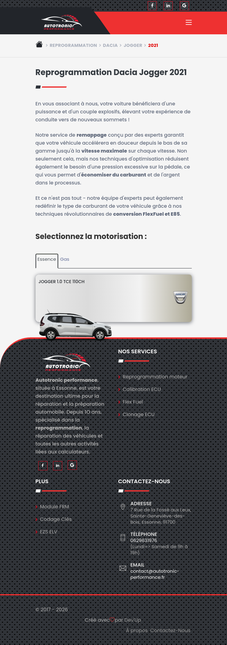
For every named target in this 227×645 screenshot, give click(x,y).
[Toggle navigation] (189, 23)
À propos (137, 630)
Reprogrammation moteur (155, 376)
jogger (133, 45)
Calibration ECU (142, 389)
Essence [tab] (46, 259)
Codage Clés (56, 519)
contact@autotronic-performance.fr (155, 574)
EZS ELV (48, 531)
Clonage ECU (139, 414)
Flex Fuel (133, 401)
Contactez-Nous (170, 630)
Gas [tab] (65, 259)
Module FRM (54, 506)
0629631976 (144, 540)
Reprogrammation (73, 45)
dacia (110, 45)
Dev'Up (132, 620)
